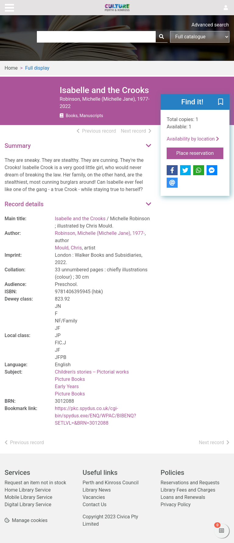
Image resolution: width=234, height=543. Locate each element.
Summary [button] (18, 145)
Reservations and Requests (190, 483)
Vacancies (94, 497)
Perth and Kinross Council (111, 483)
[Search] (161, 37)
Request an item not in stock (35, 483)
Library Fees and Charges (188, 490)
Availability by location (193, 139)
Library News (97, 490)
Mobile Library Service (28, 497)
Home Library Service (28, 490)
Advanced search (210, 25)
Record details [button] (24, 204)
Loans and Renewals (183, 497)
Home (11, 68)
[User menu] (226, 7)
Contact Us (95, 504)
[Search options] (199, 37)
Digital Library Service (28, 504)
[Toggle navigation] (9, 7)
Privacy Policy (176, 504)
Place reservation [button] (200, 152)
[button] (220, 102)
